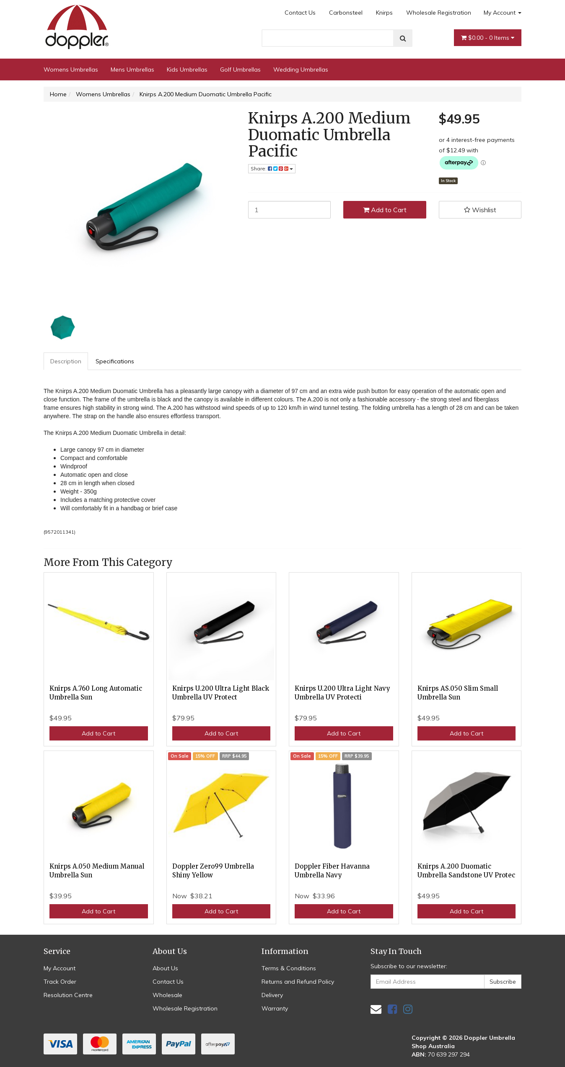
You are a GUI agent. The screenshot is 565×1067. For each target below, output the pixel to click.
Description (65, 361)
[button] (480, 210)
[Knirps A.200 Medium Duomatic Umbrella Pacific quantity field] (289, 210)
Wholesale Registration (438, 12)
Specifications (115, 361)
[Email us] (376, 1009)
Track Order (60, 981)
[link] (392, 1009)
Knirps (384, 12)
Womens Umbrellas (71, 69)
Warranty (275, 1008)
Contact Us (300, 12)
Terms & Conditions (289, 968)
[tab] (66, 361)
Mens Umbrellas (132, 69)
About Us (165, 968)
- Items (487, 37)
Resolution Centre (68, 995)
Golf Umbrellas (240, 69)
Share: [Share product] (272, 168)
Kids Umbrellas (187, 69)
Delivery (272, 995)
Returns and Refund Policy (298, 981)
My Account (502, 12)
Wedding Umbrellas (300, 69)
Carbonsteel (346, 12)
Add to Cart (385, 210)
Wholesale (167, 995)
